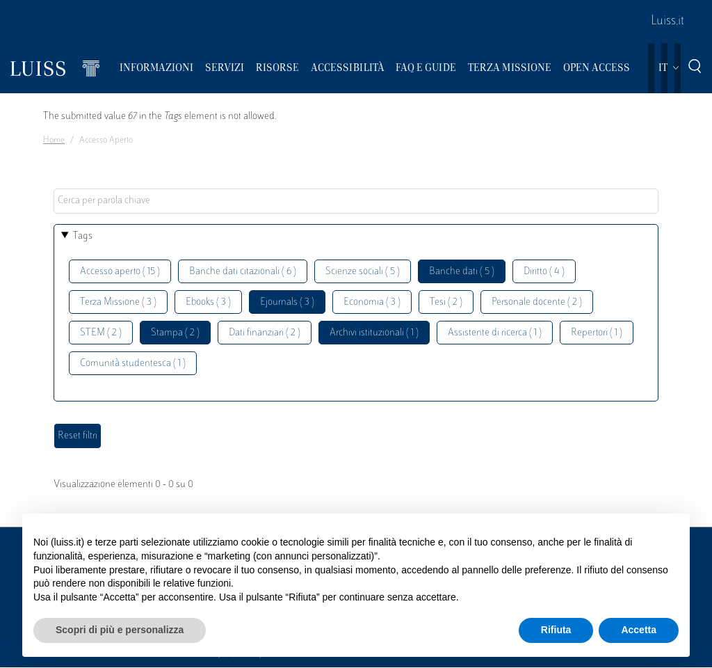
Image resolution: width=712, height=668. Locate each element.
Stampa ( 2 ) (175, 333)
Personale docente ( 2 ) (537, 302)
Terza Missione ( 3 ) (118, 302)
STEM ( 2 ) (101, 333)
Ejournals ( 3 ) (287, 302)
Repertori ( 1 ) (596, 333)
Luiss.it (667, 21)
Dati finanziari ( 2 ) (264, 333)
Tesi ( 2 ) (446, 302)
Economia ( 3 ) (371, 302)
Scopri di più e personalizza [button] (120, 629)
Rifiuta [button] (556, 629)
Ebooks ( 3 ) (208, 302)
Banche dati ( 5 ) (461, 272)
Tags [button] (82, 236)
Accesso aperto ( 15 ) (120, 272)
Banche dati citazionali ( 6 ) (242, 272)
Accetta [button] (638, 629)
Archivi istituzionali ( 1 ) (374, 333)
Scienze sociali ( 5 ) (362, 272)
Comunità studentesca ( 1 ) (133, 363)
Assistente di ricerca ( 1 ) (495, 333)
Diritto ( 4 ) (544, 272)
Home (54, 140)
